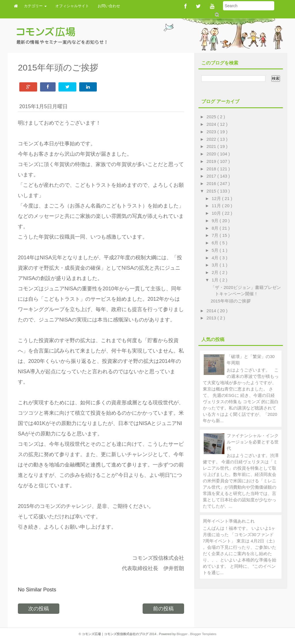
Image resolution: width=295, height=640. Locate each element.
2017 (212, 176)
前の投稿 (163, 609)
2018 (212, 168)
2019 (212, 161)
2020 (212, 153)
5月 (216, 250)
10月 (217, 213)
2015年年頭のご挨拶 (230, 300)
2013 (212, 317)
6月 (216, 242)
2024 (212, 124)
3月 (216, 264)
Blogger (182, 634)
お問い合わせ (109, 6)
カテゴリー (35, 6)
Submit (216, 14)
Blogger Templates (203, 634)
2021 (212, 146)
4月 (216, 257)
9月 (216, 220)
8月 (216, 228)
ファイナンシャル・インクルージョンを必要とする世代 (253, 442)
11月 (217, 205)
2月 (216, 272)
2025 (212, 116)
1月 (216, 279)
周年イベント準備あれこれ (229, 521)
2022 (212, 139)
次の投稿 (38, 609)
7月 (216, 235)
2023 (212, 131)
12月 (217, 198)
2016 (212, 183)
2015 (212, 190)
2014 (212, 310)
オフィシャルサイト (72, 6)
